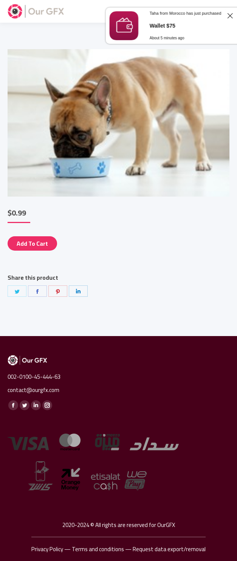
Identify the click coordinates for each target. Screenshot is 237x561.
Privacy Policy (47, 549)
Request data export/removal (169, 549)
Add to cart (32, 243)
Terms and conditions (98, 549)
